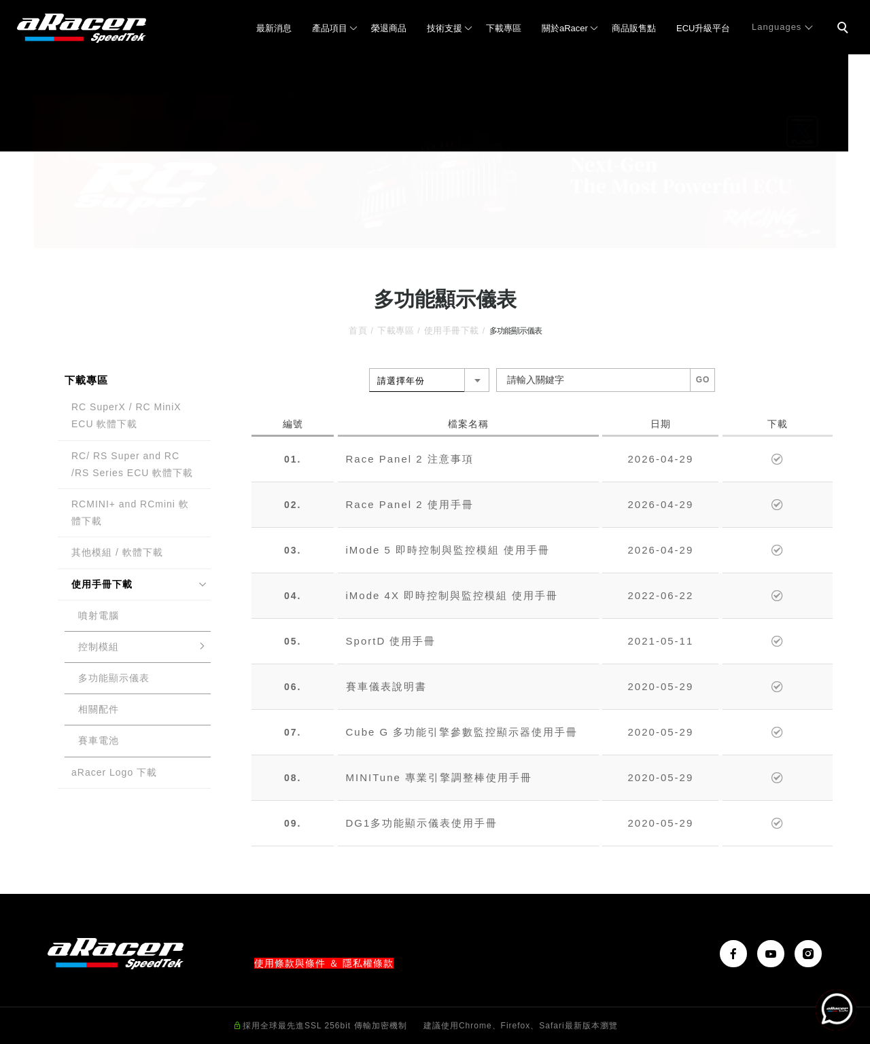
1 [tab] (415, 235)
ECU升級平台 (703, 28)
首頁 (358, 330)
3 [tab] (455, 235)
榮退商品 (388, 28)
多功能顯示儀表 (114, 677)
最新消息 (274, 28)
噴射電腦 (98, 615)
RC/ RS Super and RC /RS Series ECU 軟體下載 (132, 464)
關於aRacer (565, 28)
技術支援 (444, 28)
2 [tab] (435, 235)
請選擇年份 (401, 381)
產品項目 (329, 28)
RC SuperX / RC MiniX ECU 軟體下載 (126, 415)
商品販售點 (634, 28)
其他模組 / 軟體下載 (117, 552)
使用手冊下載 (451, 330)
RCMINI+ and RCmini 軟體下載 (130, 512)
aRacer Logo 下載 (114, 772)
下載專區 (503, 28)
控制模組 (98, 646)
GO (703, 379)
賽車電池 (98, 740)
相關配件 (98, 709)
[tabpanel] (435, 171)
